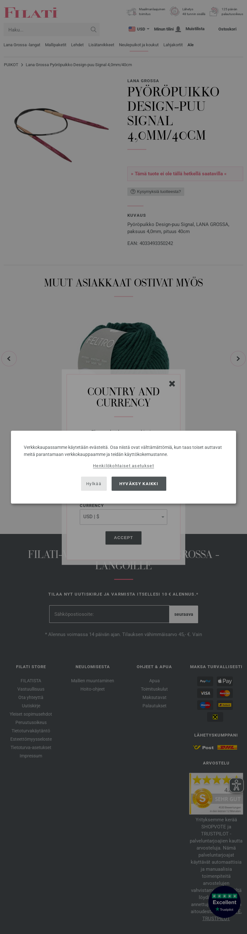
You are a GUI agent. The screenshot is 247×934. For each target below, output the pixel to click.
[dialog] (123, 467)
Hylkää (93, 483)
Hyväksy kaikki (138, 483)
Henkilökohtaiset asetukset (123, 465)
